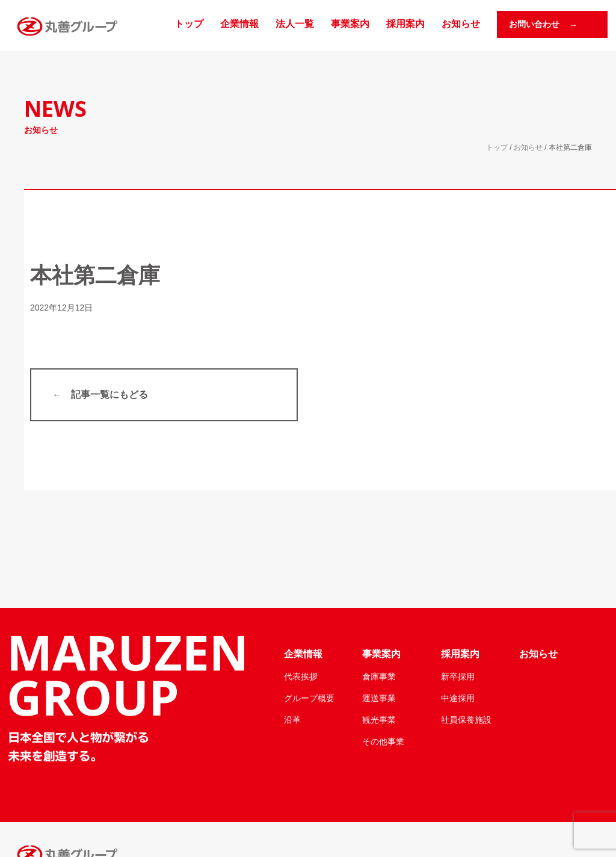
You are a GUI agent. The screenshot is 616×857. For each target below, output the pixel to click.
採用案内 (405, 24)
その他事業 (383, 741)
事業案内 (350, 24)
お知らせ (461, 24)
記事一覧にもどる (109, 394)
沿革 (292, 720)
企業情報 (239, 24)
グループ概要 (309, 698)
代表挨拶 (301, 676)
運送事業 (379, 698)
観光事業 (379, 720)
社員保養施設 (466, 720)
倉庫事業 (379, 676)
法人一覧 (295, 24)
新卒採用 (458, 676)
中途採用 (458, 698)
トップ (188, 24)
